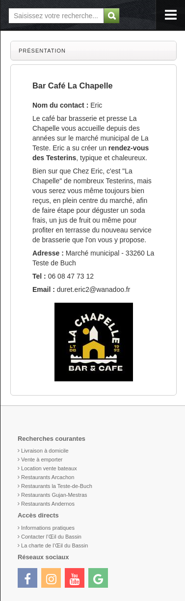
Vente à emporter (41, 459)
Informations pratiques (48, 528)
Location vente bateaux (49, 468)
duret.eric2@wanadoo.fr (94, 289)
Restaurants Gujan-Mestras (54, 495)
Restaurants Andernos (48, 504)
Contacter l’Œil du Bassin (51, 537)
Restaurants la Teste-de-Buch (56, 486)
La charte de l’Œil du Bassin (54, 545)
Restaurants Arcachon (47, 477)
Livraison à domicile (45, 451)
